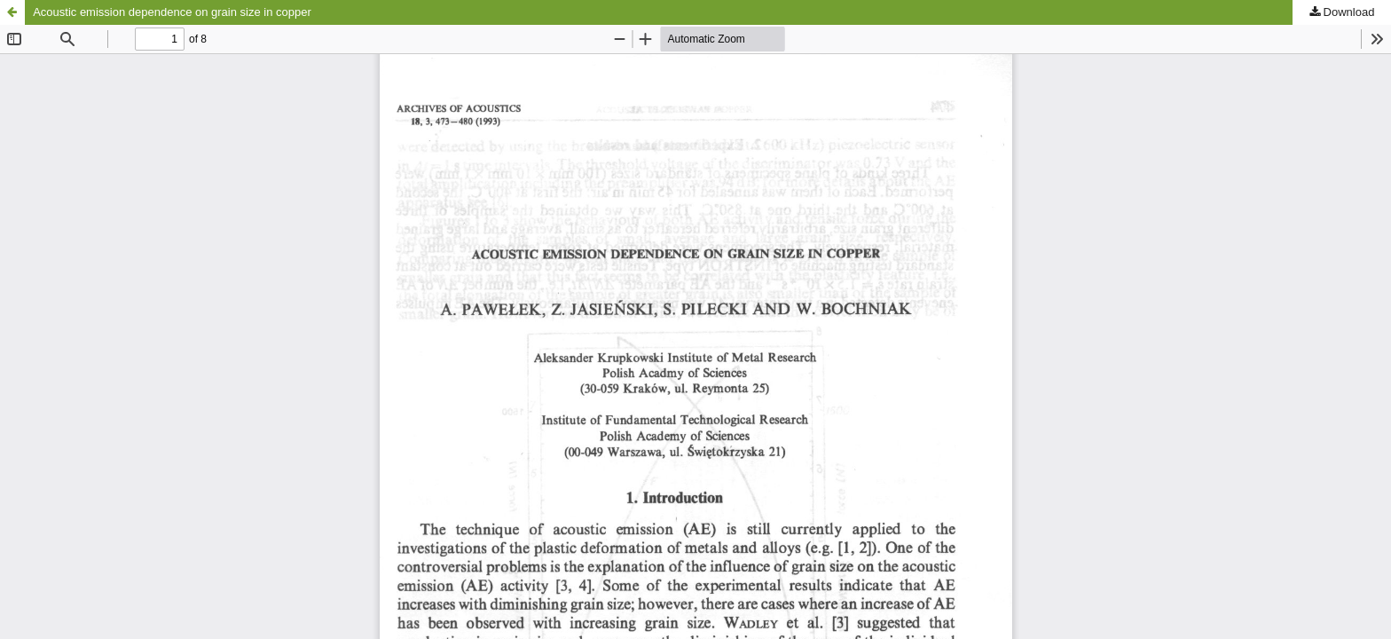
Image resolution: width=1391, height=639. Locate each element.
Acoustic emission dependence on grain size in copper (172, 12)
